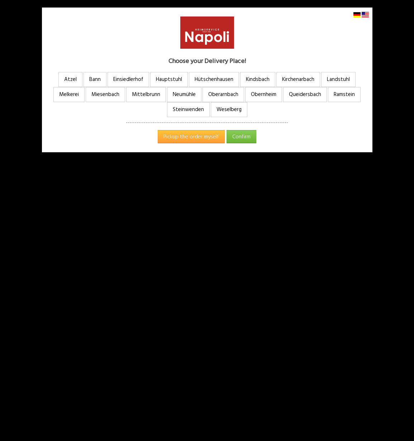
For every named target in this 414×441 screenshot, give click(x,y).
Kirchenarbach (298, 79)
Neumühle (184, 94)
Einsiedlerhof (128, 79)
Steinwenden (188, 109)
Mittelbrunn (146, 94)
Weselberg (229, 109)
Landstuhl (338, 79)
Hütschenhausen (214, 79)
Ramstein (344, 94)
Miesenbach (105, 94)
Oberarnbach (223, 94)
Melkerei (69, 94)
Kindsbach (258, 79)
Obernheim (263, 94)
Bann (95, 79)
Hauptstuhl (169, 79)
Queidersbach (305, 94)
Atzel (70, 79)
